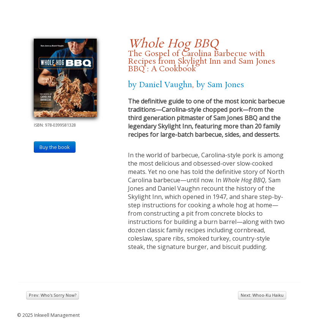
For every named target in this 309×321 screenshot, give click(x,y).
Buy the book (54, 147)
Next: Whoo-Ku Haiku (262, 295)
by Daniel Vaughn (160, 85)
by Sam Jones (220, 85)
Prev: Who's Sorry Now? (52, 295)
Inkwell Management (57, 315)
